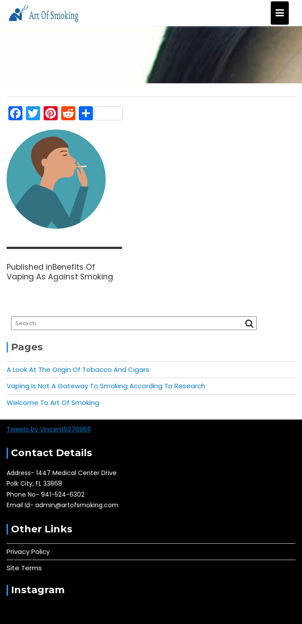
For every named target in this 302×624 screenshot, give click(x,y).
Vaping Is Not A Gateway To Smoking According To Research (106, 385)
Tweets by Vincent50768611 (49, 429)
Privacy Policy (28, 551)
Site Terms (24, 567)
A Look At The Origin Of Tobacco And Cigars (78, 369)
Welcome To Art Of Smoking (53, 402)
